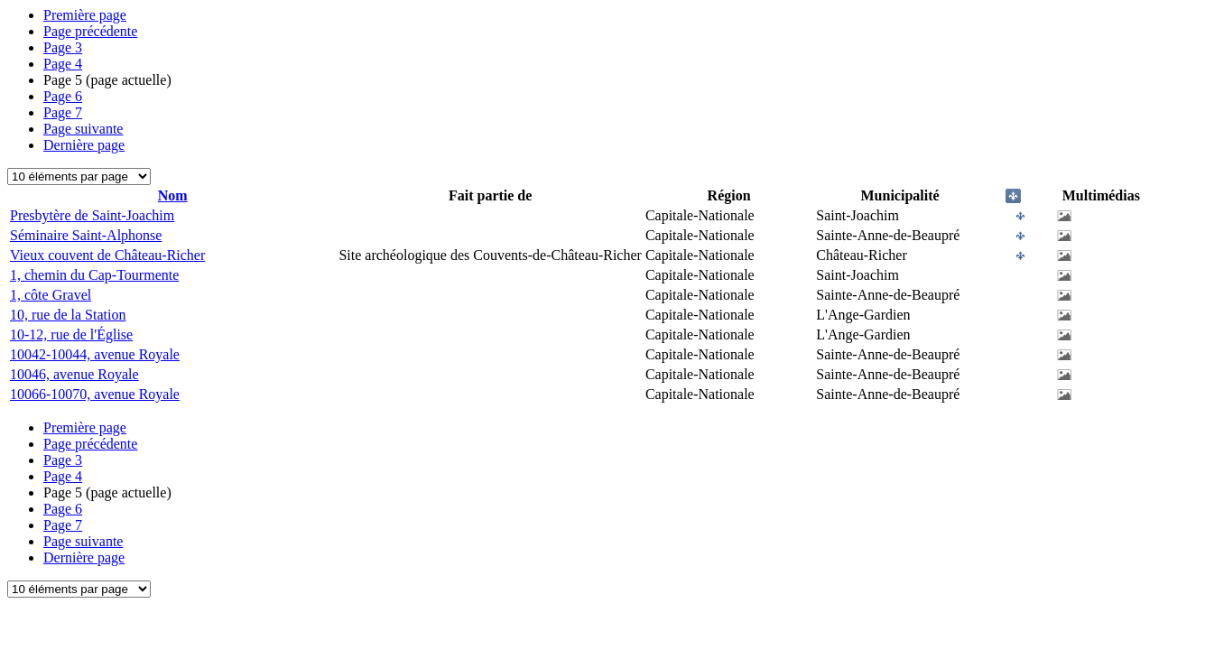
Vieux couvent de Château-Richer (107, 255)
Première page (84, 15)
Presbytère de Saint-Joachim (92, 215)
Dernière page (84, 145)
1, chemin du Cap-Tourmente (94, 275)
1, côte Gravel (50, 294)
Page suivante (83, 128)
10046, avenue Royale (74, 374)
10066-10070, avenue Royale (95, 394)
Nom (173, 195)
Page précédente (90, 31)
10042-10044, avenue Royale (95, 354)
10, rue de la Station (67, 314)
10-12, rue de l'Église (71, 334)
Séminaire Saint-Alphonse (86, 235)
